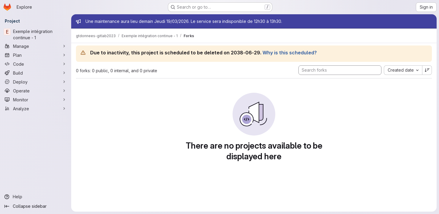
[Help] (35, 197)
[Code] (35, 64)
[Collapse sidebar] (35, 206)
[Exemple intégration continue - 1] (35, 34)
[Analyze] (35, 108)
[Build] (35, 73)
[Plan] (35, 55)
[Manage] (35, 46)
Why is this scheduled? (290, 53)
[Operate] (35, 90)
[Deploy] (35, 82)
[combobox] (403, 70)
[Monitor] (35, 99)
